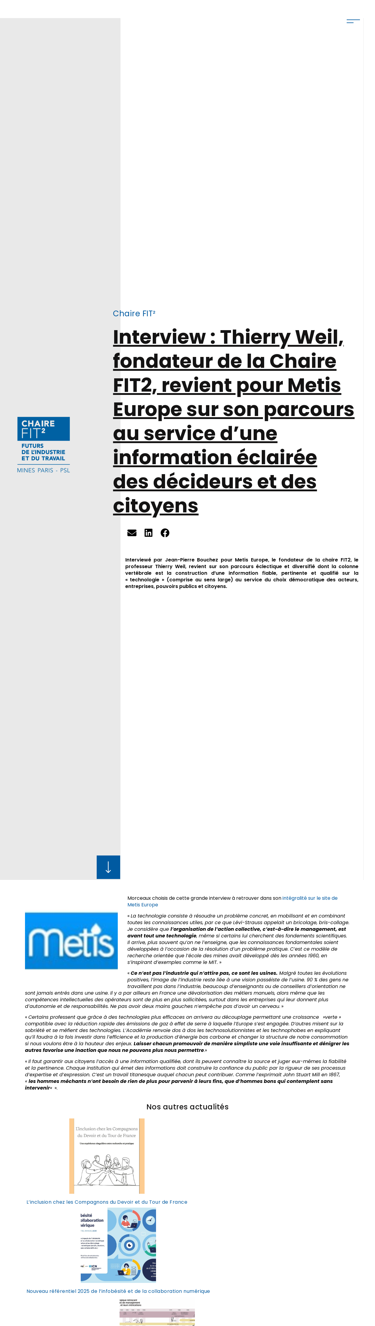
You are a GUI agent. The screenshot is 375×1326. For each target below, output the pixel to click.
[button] (132, 533)
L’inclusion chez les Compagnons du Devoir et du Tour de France (107, 1202)
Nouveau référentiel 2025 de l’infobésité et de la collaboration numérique (118, 1291)
